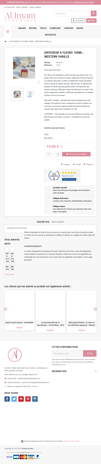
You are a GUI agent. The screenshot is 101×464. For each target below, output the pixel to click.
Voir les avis (69, 179)
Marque (47, 62)
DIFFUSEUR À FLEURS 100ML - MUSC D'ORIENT (7, 261)
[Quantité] (53, 154)
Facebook (7, 399)
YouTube (21, 399)
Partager (65, 164)
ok (89, 353)
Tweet (77, 164)
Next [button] (95, 309)
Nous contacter (22, 7)
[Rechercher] (75, 13)
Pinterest (88, 164)
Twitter (14, 399)
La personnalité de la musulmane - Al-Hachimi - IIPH (50, 323)
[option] (19, 311)
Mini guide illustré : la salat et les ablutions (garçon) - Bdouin (81, 323)
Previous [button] (5, 309)
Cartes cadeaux (35, 7)
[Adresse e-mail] (67, 353)
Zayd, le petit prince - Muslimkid (19, 322)
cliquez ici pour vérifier (71, 441)
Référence (48, 65)
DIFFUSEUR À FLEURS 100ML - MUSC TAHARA (12, 261)
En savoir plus (9, 7)
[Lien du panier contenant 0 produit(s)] (91, 20)
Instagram (35, 399)
